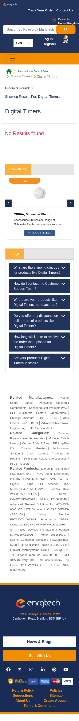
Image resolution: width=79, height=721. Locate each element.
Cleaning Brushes (34, 448)
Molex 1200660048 (53, 499)
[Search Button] (66, 29)
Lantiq (29, 402)
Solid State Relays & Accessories (45, 458)
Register (49, 44)
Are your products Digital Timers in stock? (39, 360)
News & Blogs (39, 642)
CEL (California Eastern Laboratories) (38, 413)
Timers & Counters (21, 76)
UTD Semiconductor (41, 428)
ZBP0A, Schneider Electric (33, 214)
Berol (34, 423)
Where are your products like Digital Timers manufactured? (39, 301)
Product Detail (39, 232)
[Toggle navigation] (12, 58)
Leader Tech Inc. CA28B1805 (38, 555)
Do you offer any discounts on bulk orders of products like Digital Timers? (39, 320)
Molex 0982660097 (54, 534)
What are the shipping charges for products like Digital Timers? (39, 269)
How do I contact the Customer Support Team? (39, 285)
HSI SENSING (49, 418)
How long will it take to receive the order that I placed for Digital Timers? (39, 341)
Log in (48, 39)
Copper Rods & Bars (35, 443)
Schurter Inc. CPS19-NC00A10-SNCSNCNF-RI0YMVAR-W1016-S (39, 524)
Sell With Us (40, 656)
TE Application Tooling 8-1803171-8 (43, 544)
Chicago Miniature (22, 418)
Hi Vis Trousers (19, 463)
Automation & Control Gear (33, 71)
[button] (65, 40)
